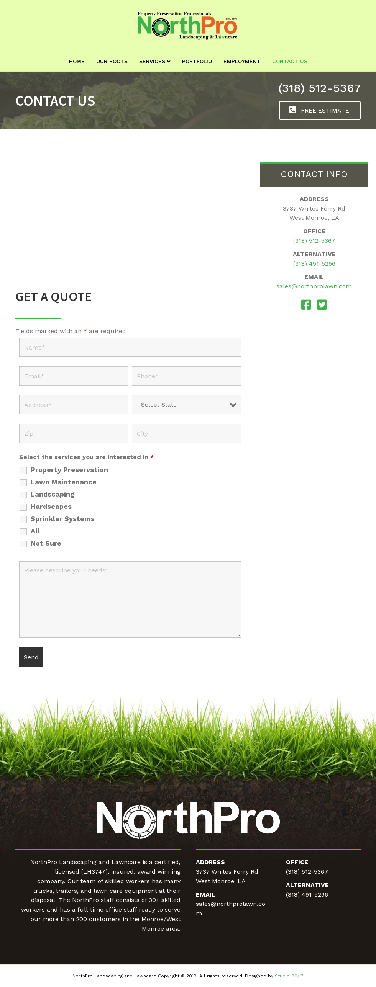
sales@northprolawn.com (314, 286)
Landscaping (52, 494)
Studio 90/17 (289, 976)
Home (77, 61)
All (35, 531)
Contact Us (289, 61)
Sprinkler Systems (63, 519)
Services (152, 61)
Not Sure (46, 543)
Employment (242, 61)
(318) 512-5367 (319, 88)
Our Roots (112, 61)
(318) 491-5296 (314, 263)
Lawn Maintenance (64, 482)
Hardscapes (51, 506)
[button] (320, 110)
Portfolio (197, 61)
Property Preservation (69, 470)
